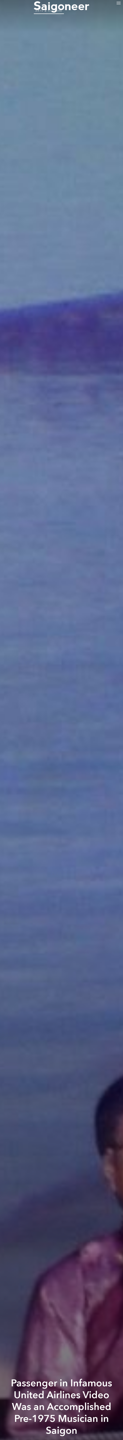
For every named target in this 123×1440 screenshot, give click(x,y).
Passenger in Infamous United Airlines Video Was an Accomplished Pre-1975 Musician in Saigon (61, 1407)
